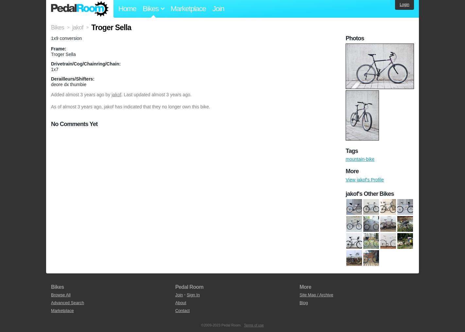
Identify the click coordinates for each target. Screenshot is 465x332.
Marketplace (188, 9)
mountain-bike (360, 159)
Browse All (61, 294)
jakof (116, 94)
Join (218, 9)
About (180, 302)
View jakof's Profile (365, 179)
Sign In (193, 294)
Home (127, 9)
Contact (182, 310)
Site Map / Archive (316, 294)
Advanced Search (67, 302)
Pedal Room (80, 9)
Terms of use (254, 325)
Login (404, 4)
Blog (304, 302)
